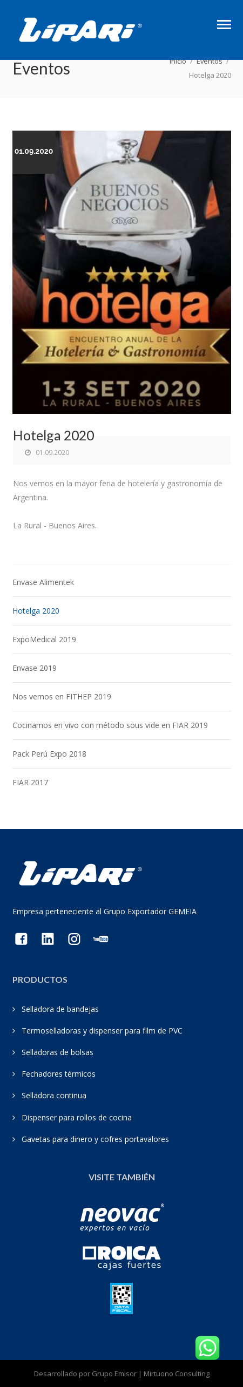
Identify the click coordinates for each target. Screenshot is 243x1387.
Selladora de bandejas (60, 1009)
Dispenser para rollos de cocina (77, 1117)
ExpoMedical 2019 (44, 639)
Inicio (178, 61)
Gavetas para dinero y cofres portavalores (95, 1139)
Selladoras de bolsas (57, 1052)
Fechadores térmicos (59, 1074)
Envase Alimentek (43, 582)
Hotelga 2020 (35, 611)
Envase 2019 (34, 668)
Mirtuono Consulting (177, 1373)
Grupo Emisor (114, 1373)
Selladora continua (54, 1095)
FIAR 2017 (30, 782)
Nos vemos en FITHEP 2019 (61, 696)
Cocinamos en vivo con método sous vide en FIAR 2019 (110, 725)
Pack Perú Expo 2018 (49, 754)
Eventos (209, 61)
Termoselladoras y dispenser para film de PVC (102, 1030)
